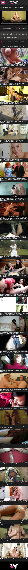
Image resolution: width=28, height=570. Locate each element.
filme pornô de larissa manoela (18, 43)
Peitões (14, 41)
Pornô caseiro (20, 41)
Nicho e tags (5, 43)
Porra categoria (7, 41)
